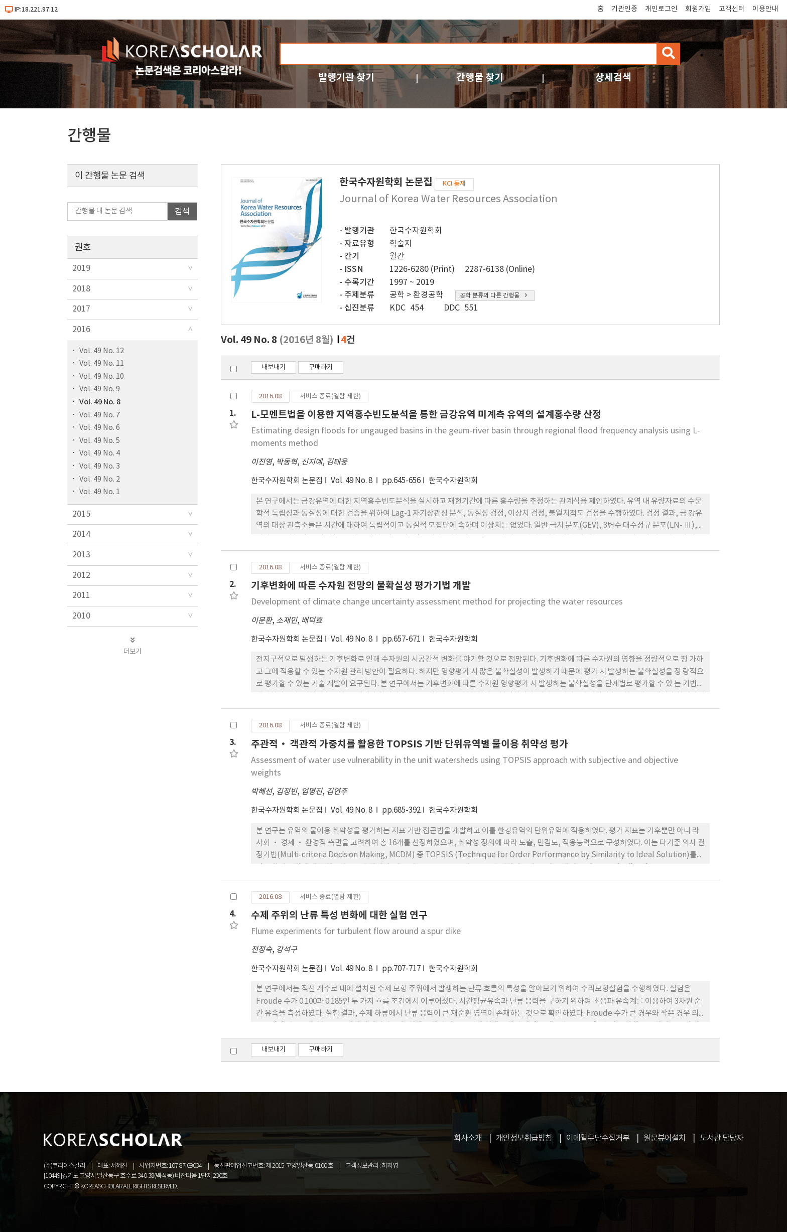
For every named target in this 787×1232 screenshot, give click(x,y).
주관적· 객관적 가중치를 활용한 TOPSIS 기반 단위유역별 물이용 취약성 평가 (409, 744)
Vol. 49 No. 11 (101, 363)
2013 (81, 554)
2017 (81, 309)
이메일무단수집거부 (597, 1138)
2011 (81, 595)
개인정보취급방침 (524, 1138)
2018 (81, 288)
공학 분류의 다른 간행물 (494, 295)
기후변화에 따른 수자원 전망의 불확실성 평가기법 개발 (361, 585)
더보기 (132, 646)
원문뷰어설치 (664, 1138)
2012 (81, 575)
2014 (81, 534)
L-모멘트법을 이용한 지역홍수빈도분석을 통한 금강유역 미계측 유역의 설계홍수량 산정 (426, 414)
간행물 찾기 (479, 77)
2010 (81, 616)
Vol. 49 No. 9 (99, 389)
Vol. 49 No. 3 (99, 466)
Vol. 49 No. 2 (99, 479)
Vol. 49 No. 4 (99, 453)
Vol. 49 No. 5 (99, 440)
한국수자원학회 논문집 (287, 481)
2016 (81, 329)
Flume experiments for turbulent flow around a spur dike (356, 931)
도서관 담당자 (721, 1138)
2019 (81, 268)
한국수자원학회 (415, 230)
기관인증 (624, 9)
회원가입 (698, 9)
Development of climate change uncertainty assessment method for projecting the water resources (437, 601)
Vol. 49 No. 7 (99, 415)
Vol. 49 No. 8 (99, 402)
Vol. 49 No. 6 (99, 427)
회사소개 (468, 1138)
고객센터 (732, 9)
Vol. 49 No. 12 (101, 351)
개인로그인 (661, 9)
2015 (81, 514)
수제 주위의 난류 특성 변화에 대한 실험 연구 (339, 915)
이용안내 (765, 9)
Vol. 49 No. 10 (101, 376)
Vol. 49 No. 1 (99, 492)
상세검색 (613, 77)
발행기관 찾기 (346, 77)
